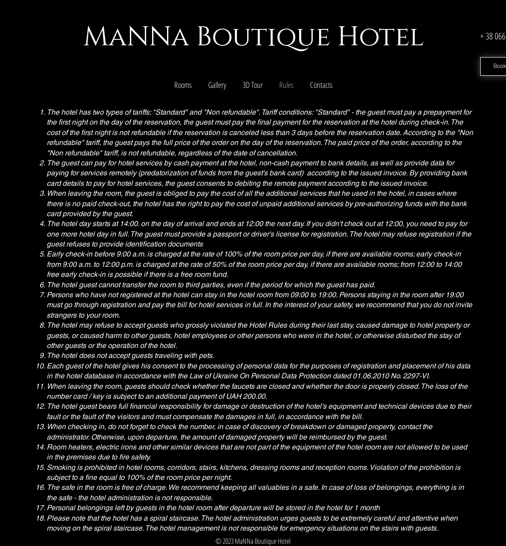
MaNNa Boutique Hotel (253, 37)
